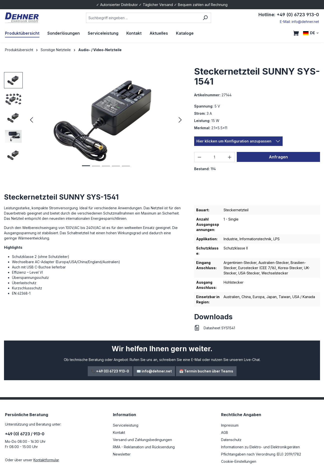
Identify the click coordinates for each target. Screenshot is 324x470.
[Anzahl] (214, 157)
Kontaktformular (46, 460)
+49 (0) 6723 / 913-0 (24, 433)
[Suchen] (205, 18)
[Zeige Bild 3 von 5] (106, 170)
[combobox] (143, 18)
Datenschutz (231, 440)
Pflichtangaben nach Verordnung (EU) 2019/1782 (261, 454)
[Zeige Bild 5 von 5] (126, 170)
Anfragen (278, 156)
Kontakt (119, 432)
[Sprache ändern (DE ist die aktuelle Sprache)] (311, 33)
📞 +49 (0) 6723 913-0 (110, 371)
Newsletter (122, 454)
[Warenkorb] (296, 33)
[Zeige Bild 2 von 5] (96, 170)
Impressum (230, 425)
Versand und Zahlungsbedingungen (142, 440)
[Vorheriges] (31, 120)
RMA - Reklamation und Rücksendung (144, 447)
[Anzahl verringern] (199, 157)
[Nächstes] (180, 120)
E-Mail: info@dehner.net (299, 21)
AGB (224, 432)
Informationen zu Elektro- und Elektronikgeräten (260, 447)
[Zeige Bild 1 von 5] (86, 169)
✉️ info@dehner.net (154, 371)
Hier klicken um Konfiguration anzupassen (233, 141)
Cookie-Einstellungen (238, 461)
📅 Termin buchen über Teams (206, 371)
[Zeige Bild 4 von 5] (116, 170)
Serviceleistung (125, 425)
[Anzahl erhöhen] (230, 157)
